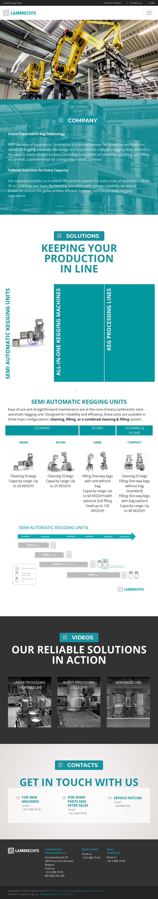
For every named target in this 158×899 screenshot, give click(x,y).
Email (25, 805)
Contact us (134, 3)
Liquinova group (12, 3)
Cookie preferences (94, 890)
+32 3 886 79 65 (31, 809)
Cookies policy (73, 890)
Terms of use (56, 890)
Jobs (150, 3)
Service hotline (111, 3)
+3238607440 (122, 806)
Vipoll (55, 894)
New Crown (67, 894)
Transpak (45, 894)
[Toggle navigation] (149, 13)
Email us (50, 868)
